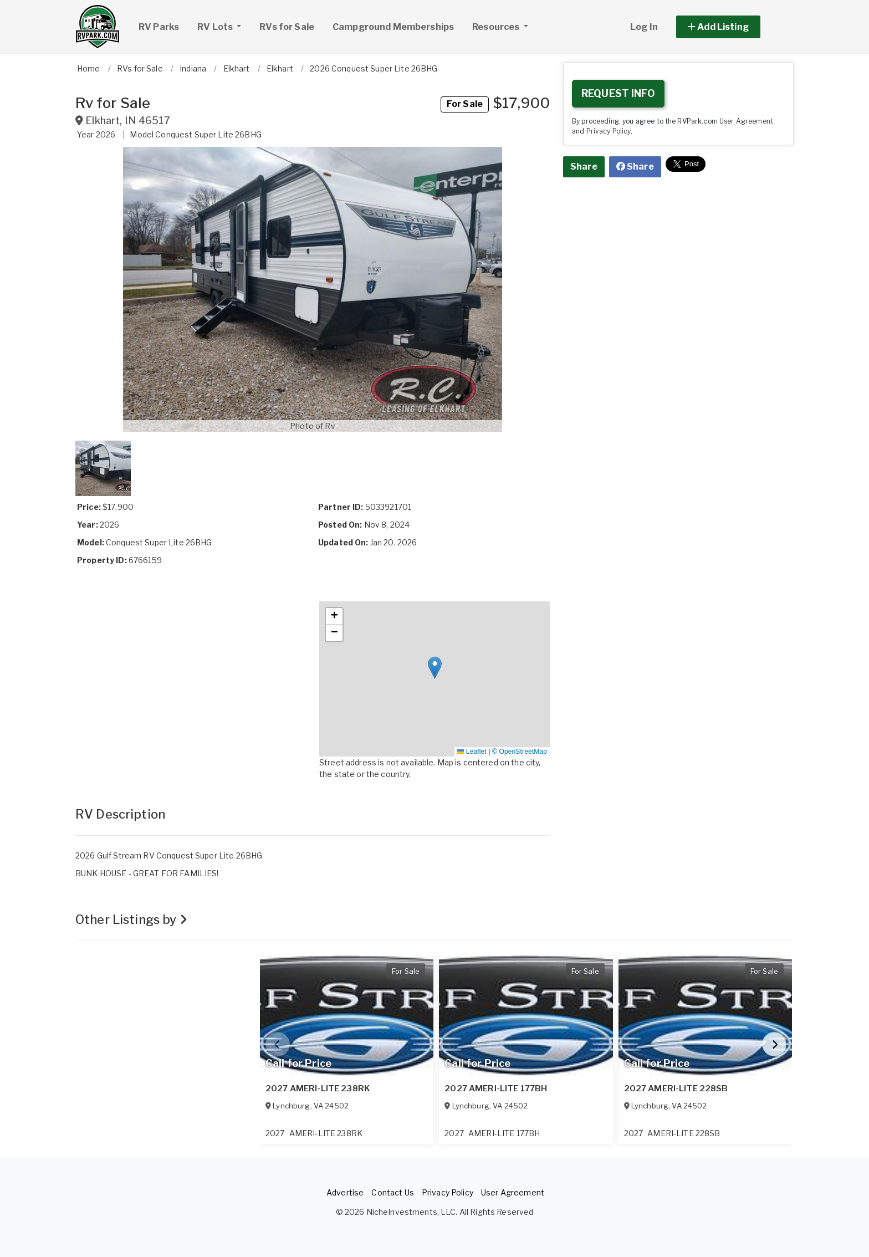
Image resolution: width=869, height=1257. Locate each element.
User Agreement (746, 121)
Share (583, 166)
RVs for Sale (286, 27)
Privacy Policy (608, 131)
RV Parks (159, 27)
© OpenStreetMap (519, 751)
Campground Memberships (393, 27)
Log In (644, 27)
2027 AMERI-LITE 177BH (495, 1089)
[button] (731, 27)
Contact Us (392, 1192)
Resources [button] (496, 27)
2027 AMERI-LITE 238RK (317, 1089)
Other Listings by (131, 919)
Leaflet (471, 751)
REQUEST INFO (618, 93)
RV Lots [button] (223, 25)
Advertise (345, 1192)
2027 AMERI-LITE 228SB (676, 1089)
